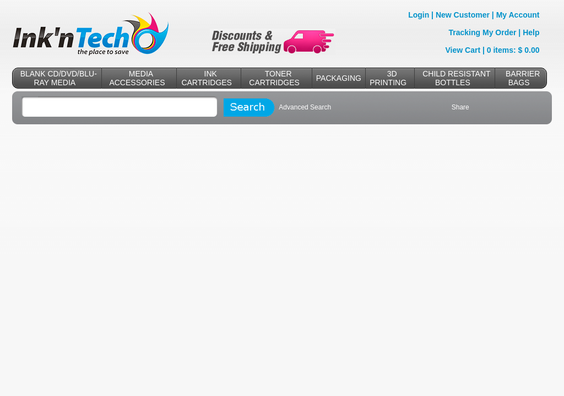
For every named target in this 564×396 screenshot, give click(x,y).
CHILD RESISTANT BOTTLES (456, 78)
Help (531, 32)
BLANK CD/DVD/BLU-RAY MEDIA (58, 78)
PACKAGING (338, 78)
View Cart (463, 50)
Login (418, 14)
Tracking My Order (483, 32)
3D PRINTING (388, 78)
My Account (518, 14)
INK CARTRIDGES (206, 78)
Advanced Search (305, 107)
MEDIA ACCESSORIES (137, 78)
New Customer (463, 14)
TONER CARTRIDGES (274, 78)
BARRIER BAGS (523, 78)
